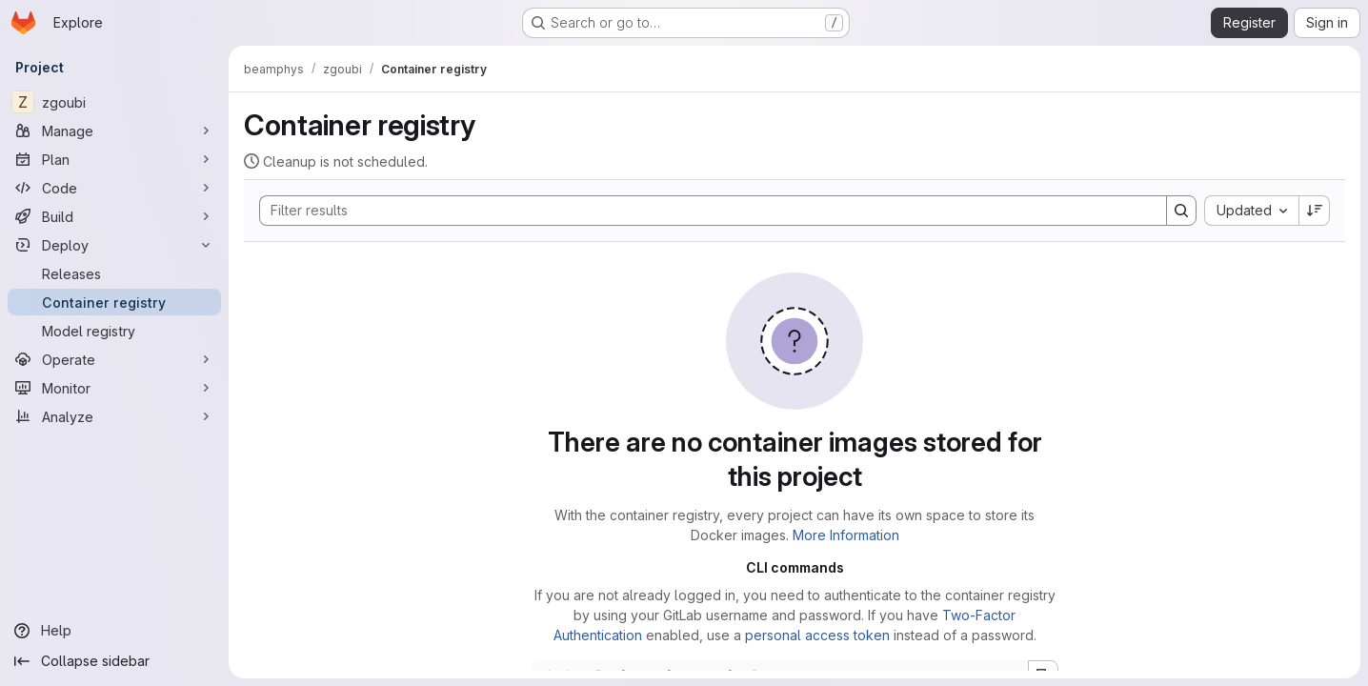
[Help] (114, 630)
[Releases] (114, 273)
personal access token (817, 635)
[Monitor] (114, 387)
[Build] (114, 216)
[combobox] (1251, 210)
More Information (846, 535)
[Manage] (114, 130)
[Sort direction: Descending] (1314, 210)
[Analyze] (114, 416)
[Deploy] (114, 245)
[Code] (114, 187)
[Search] (704, 210)
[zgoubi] (114, 102)
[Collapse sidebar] (114, 661)
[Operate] (114, 359)
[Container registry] (114, 302)
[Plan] (114, 159)
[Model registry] (114, 330)
